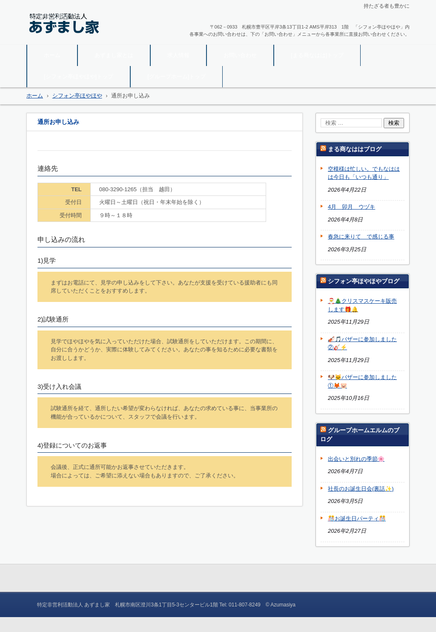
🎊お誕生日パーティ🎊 (357, 518)
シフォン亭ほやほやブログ (363, 281)
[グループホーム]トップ (176, 76)
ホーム (52, 55)
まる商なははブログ (355, 149)
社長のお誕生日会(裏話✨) (361, 488)
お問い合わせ (240, 55)
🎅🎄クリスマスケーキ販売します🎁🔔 (362, 305)
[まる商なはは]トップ (317, 55)
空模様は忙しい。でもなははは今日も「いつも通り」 (364, 173)
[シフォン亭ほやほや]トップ (78, 76)
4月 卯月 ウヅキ (351, 207)
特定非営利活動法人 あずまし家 (83, 39)
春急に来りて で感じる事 (361, 236)
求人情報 (178, 55)
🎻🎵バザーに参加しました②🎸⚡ (362, 343)
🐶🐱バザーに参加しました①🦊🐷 (362, 381)
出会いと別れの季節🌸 (356, 459)
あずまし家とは (114, 55)
